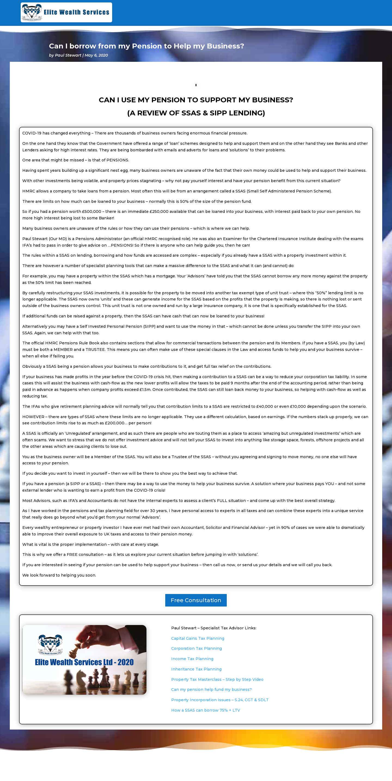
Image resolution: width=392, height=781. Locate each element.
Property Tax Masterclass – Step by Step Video (217, 679)
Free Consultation (196, 600)
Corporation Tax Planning (196, 648)
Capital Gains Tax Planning (197, 638)
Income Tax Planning (192, 658)
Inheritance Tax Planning (196, 669)
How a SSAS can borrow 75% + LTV (205, 710)
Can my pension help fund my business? (211, 689)
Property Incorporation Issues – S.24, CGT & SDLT (220, 699)
